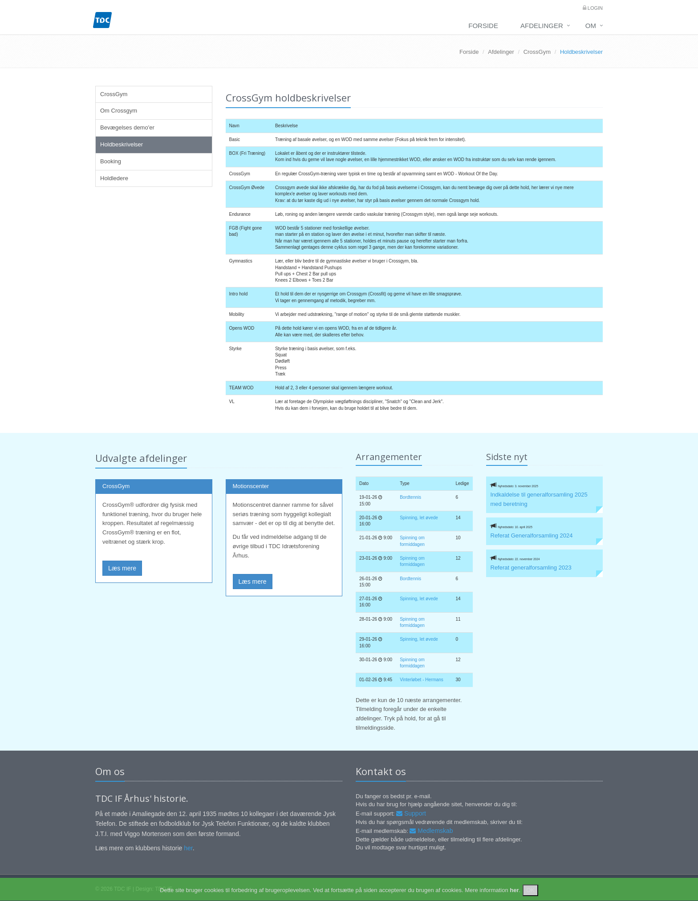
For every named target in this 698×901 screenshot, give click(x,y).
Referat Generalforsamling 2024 (532, 535)
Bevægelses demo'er (127, 127)
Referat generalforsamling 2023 (531, 567)
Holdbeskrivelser (121, 144)
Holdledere (114, 178)
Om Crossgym (118, 110)
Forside (483, 25)
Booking (110, 161)
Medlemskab (431, 830)
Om (590, 25)
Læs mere (122, 568)
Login (594, 8)
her (188, 848)
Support (411, 813)
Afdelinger (541, 25)
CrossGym (537, 51)
